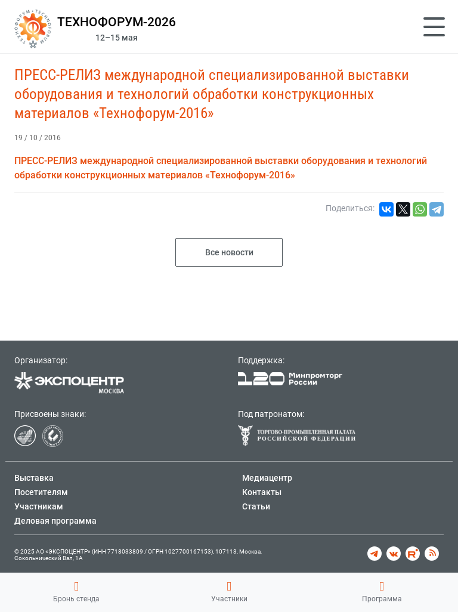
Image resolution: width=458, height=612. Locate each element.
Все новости (229, 252)
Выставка (34, 478)
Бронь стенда (76, 591)
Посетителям (41, 492)
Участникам (38, 506)
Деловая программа (55, 521)
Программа (382, 591)
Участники (229, 591)
